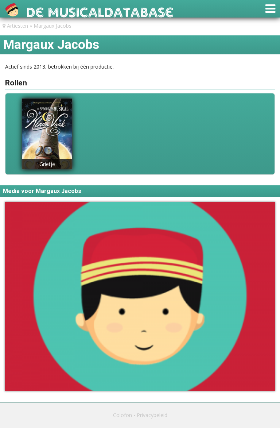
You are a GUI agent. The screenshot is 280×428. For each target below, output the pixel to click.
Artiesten (17, 25)
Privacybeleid (152, 415)
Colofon (122, 415)
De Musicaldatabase (100, 10)
